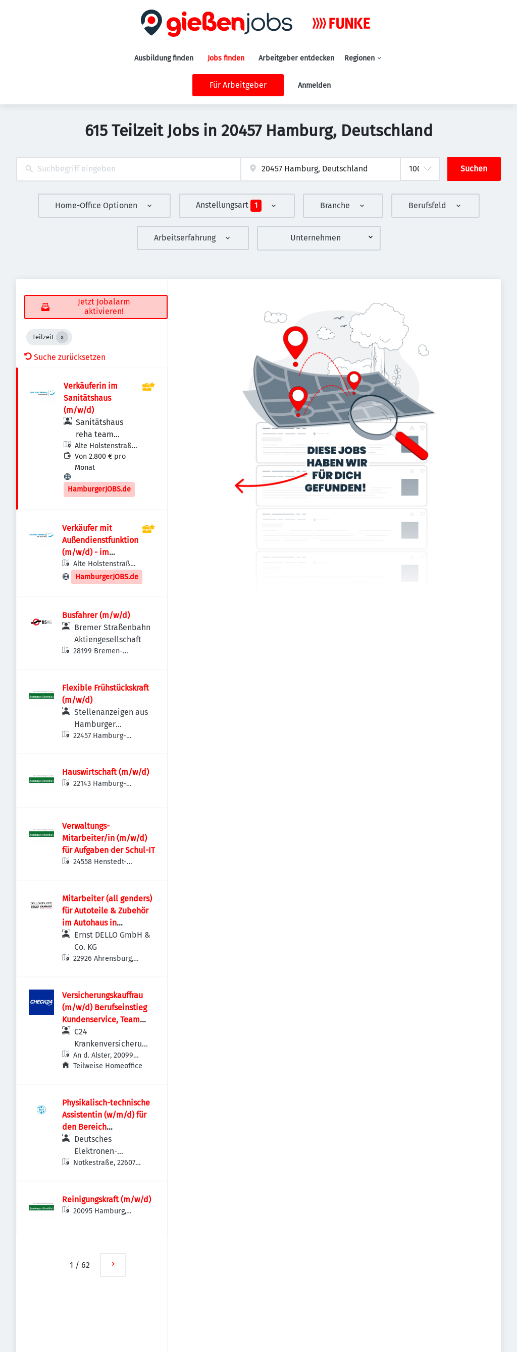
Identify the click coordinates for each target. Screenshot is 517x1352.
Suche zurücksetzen (65, 357)
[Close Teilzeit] (62, 337)
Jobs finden (226, 58)
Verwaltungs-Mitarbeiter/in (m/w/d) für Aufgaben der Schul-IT (108, 838)
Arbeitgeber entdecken (296, 58)
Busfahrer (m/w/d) (96, 615)
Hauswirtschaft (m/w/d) (105, 772)
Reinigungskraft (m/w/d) (106, 1199)
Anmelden (314, 85)
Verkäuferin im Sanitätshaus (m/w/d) (91, 398)
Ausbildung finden (163, 58)
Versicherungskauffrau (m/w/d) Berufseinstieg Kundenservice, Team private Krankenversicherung (104, 1020)
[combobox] (128, 169)
